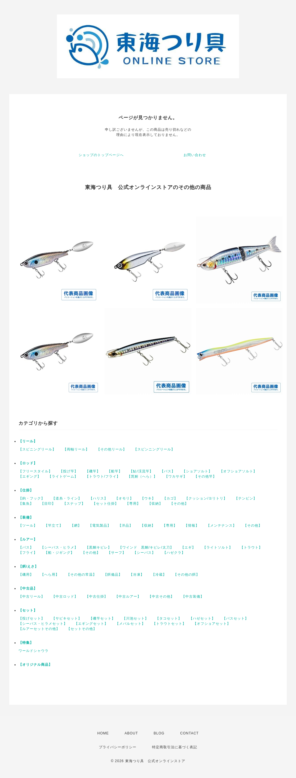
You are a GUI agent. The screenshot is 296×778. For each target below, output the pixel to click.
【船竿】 (114, 471)
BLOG (159, 733)
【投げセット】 (31, 618)
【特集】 (26, 643)
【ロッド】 (27, 463)
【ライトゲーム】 (63, 476)
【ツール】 (27, 525)
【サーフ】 (116, 553)
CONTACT (189, 733)
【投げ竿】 (68, 471)
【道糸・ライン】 (67, 498)
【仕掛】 (26, 490)
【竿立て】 (53, 525)
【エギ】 (188, 547)
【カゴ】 (170, 498)
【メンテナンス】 (221, 525)
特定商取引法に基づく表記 (174, 747)
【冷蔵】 (158, 575)
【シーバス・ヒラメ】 (59, 547)
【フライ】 (27, 553)
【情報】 (191, 525)
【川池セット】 (135, 618)
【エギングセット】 (91, 624)
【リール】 (27, 441)
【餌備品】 (112, 575)
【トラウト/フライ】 (102, 476)
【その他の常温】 (81, 575)
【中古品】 (27, 588)
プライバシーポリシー (117, 747)
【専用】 (132, 504)
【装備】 (26, 517)
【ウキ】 (148, 498)
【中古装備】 (193, 596)
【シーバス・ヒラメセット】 (42, 624)
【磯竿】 (92, 471)
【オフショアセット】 (212, 624)
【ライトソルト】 (218, 547)
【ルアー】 (27, 539)
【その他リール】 (112, 449)
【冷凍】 (136, 575)
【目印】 (48, 504)
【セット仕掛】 (105, 504)
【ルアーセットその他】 (39, 629)
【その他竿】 (205, 476)
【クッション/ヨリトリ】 (206, 498)
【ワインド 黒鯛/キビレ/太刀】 (146, 547)
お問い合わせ (195, 155)
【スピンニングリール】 (154, 449)
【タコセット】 (169, 618)
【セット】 (27, 610)
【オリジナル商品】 (35, 665)
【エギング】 (29, 476)
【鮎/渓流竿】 (141, 471)
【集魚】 (26, 504)
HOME (103, 733)
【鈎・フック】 (31, 498)
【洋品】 (125, 525)
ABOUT (131, 733)
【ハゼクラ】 (174, 553)
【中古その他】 (161, 596)
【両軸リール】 (76, 449)
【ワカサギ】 (175, 476)
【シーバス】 (144, 553)
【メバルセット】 (130, 624)
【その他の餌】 (186, 575)
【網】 (76, 525)
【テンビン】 (245, 498)
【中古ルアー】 (128, 596)
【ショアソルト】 (197, 471)
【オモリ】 (124, 498)
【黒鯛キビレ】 (98, 547)
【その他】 (179, 504)
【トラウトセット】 (169, 624)
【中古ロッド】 (65, 596)
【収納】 (155, 504)
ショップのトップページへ (101, 155)
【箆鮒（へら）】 (142, 476)
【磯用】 (26, 575)
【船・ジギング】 (59, 553)
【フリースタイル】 (35, 471)
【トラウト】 (251, 547)
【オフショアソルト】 (238, 471)
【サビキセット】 (67, 618)
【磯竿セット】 (102, 618)
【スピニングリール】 (37, 449)
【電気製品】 (99, 525)
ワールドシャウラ (33, 651)
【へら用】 (49, 575)
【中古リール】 (31, 596)
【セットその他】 (82, 629)
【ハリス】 (98, 498)
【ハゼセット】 (202, 618)
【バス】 (167, 471)
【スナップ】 (74, 504)
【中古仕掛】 (96, 596)
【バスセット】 (235, 618)
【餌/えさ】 (28, 566)
